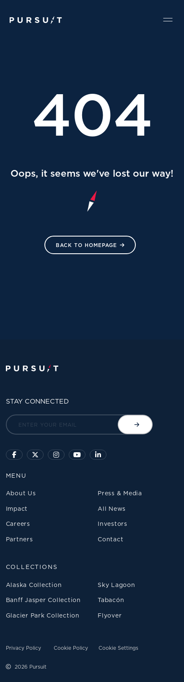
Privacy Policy (23, 648)
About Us (21, 493)
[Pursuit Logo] (36, 20)
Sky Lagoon (116, 584)
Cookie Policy (71, 648)
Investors (112, 523)
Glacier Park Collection (43, 615)
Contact (110, 539)
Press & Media (120, 493)
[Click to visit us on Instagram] (56, 455)
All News (112, 508)
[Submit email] (135, 424)
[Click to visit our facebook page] (14, 455)
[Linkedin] (98, 455)
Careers (18, 523)
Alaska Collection (34, 584)
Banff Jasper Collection (43, 599)
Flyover (110, 615)
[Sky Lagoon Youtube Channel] (77, 455)
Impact (17, 508)
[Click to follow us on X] (35, 455)
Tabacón (111, 599)
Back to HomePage (86, 245)
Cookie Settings (118, 648)
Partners (19, 539)
